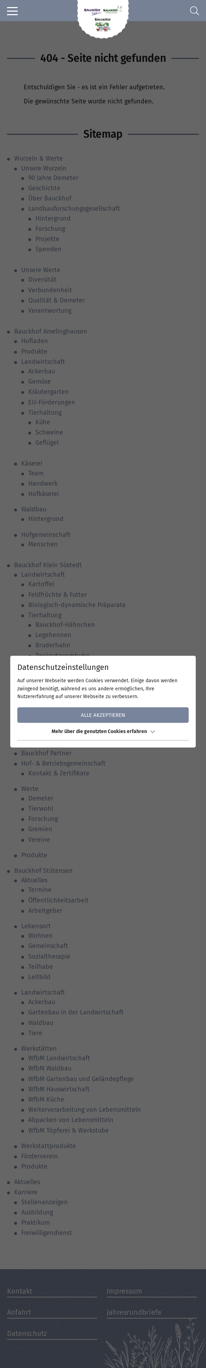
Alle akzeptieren (103, 715)
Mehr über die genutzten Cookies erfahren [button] (103, 731)
